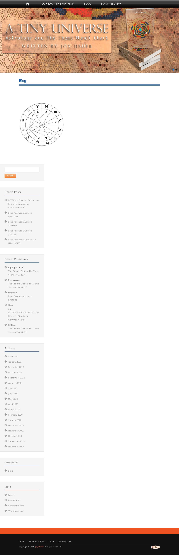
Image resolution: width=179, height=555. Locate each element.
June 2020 (13, 393)
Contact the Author (37, 541)
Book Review (65, 541)
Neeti (10, 305)
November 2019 (16, 430)
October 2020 (15, 372)
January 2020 (14, 420)
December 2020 (16, 367)
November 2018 (16, 446)
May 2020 (13, 399)
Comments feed (16, 505)
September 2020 (16, 377)
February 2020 (15, 414)
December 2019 (16, 425)
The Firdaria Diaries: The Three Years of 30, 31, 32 (23, 285)
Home (21, 541)
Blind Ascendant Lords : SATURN (20, 298)
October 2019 (15, 436)
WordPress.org (15, 511)
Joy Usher (39, 547)
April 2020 (13, 404)
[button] (173, 70)
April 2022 (13, 356)
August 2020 (14, 383)
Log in (11, 495)
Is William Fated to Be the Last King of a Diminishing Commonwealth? (23, 204)
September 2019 (16, 441)
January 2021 (14, 361)
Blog (10, 470)
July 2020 (12, 388)
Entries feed (14, 500)
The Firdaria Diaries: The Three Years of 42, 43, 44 (23, 273)
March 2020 (14, 409)
